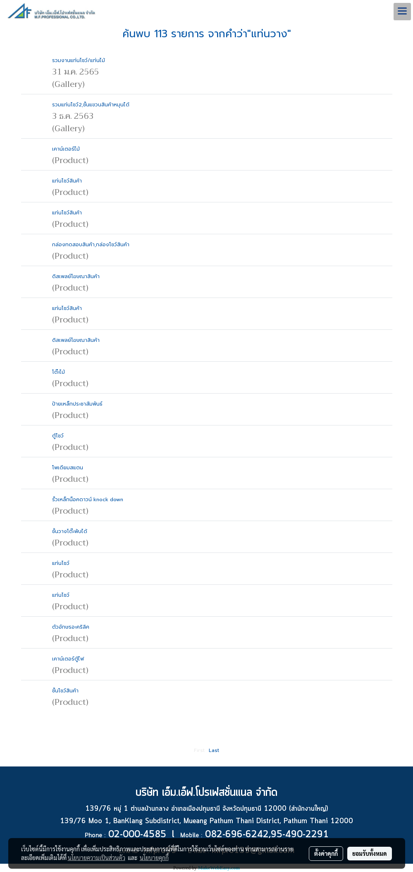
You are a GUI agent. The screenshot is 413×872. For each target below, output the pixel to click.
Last (214, 750)
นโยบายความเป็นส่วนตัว (96, 857)
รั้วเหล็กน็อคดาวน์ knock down (87, 499)
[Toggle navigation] (402, 11)
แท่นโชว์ (60, 563)
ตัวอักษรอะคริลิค (70, 627)
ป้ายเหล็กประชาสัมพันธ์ (77, 404)
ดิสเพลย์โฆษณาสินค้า (76, 276)
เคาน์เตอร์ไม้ (66, 149)
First (199, 750)
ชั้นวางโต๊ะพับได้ (69, 531)
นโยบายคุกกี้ (154, 857)
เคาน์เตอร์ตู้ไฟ (68, 659)
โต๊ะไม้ (58, 372)
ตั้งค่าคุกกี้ (326, 853)
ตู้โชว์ (58, 436)
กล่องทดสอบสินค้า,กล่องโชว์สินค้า (90, 244)
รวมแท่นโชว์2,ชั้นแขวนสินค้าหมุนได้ (90, 104)
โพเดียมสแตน (67, 467)
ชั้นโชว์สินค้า (65, 690)
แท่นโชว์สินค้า (67, 181)
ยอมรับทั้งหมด (369, 853)
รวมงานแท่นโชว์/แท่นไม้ (78, 60)
